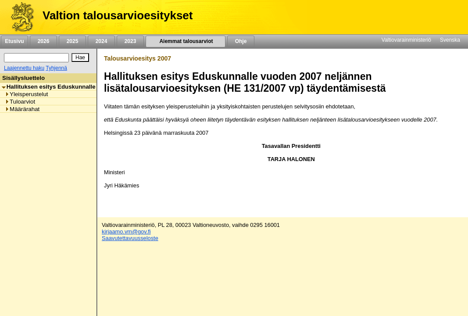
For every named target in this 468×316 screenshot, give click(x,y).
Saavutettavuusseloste (130, 238)
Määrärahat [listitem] (22, 109)
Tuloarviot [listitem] (20, 101)
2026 (43, 41)
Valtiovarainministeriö (406, 40)
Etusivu (14, 41)
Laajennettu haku (24, 68)
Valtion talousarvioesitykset (118, 15)
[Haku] (36, 57)
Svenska (450, 40)
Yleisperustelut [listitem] (26, 94)
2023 (130, 41)
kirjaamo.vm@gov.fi (126, 231)
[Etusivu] (19, 17)
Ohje (241, 41)
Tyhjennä (56, 68)
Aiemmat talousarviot (185, 41)
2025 (72, 41)
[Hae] (80, 57)
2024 (101, 41)
